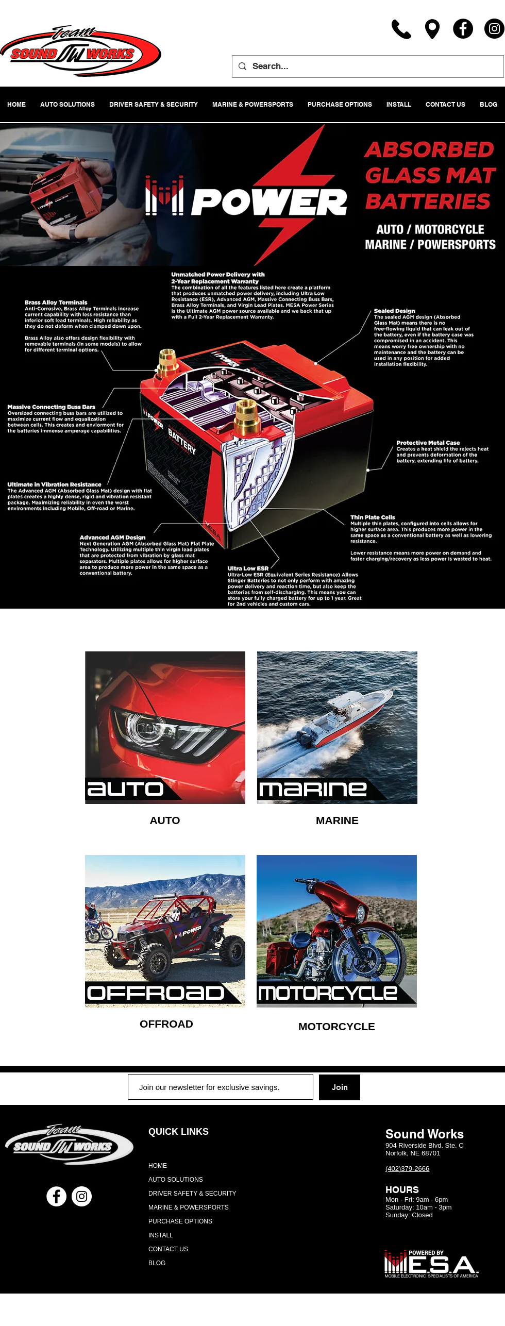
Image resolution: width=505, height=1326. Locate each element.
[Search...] (367, 66)
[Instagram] (494, 29)
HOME (157, 1165)
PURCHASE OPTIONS (180, 1221)
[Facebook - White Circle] (56, 1196)
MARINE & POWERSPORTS (188, 1207)
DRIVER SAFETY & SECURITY (192, 1193)
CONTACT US (168, 1249)
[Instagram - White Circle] (82, 1196)
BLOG (156, 1263)
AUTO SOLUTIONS (175, 1179)
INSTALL (160, 1235)
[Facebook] (463, 29)
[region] (165, 727)
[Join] (339, 1087)
